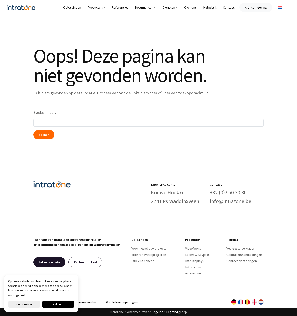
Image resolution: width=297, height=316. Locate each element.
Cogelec (157, 312)
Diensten (168, 7)
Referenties (120, 7)
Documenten (144, 7)
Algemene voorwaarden (79, 302)
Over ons (190, 7)
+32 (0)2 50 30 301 (229, 192)
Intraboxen (193, 267)
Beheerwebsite (49, 262)
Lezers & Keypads (197, 255)
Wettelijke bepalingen (122, 302)
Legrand (172, 312)
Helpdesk (209, 7)
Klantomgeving (256, 7)
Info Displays (194, 261)
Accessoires (193, 273)
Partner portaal (85, 262)
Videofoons (193, 248)
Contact (229, 7)
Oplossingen (72, 7)
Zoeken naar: (44, 112)
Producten (95, 7)
